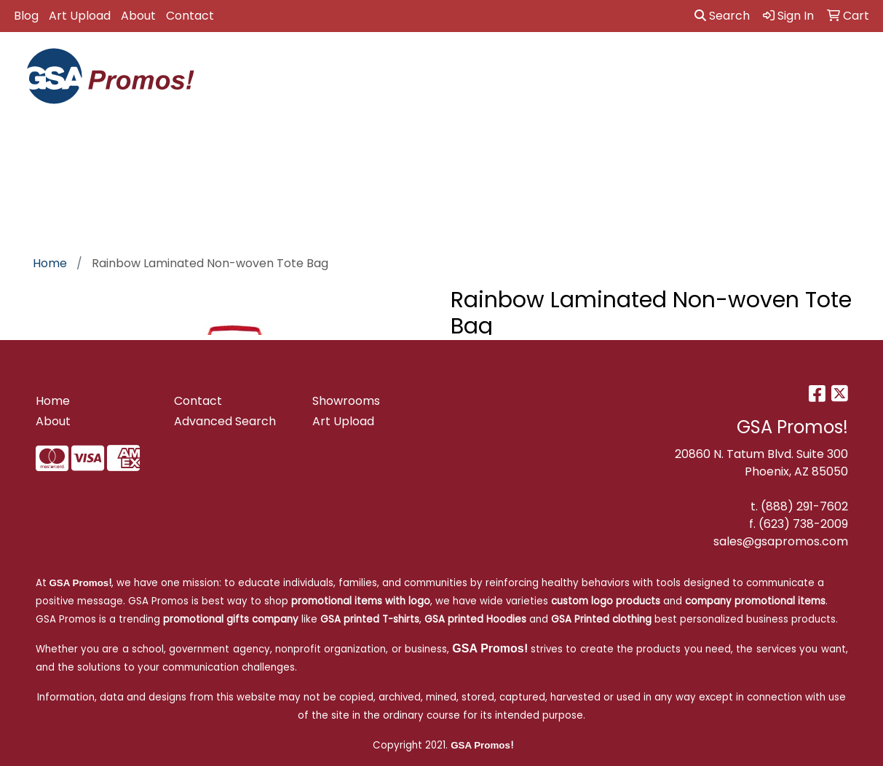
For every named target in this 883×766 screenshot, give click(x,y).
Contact (190, 15)
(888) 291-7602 (804, 506)
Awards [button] (387, 63)
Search (722, 15)
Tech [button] (830, 63)
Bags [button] (447, 63)
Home (53, 400)
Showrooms (346, 400)
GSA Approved (255, 72)
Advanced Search (225, 421)
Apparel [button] (319, 63)
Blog (26, 15)
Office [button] (774, 63)
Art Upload (80, 15)
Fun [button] (578, 63)
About (138, 15)
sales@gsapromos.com (780, 541)
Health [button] (714, 63)
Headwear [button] (641, 63)
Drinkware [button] (514, 63)
